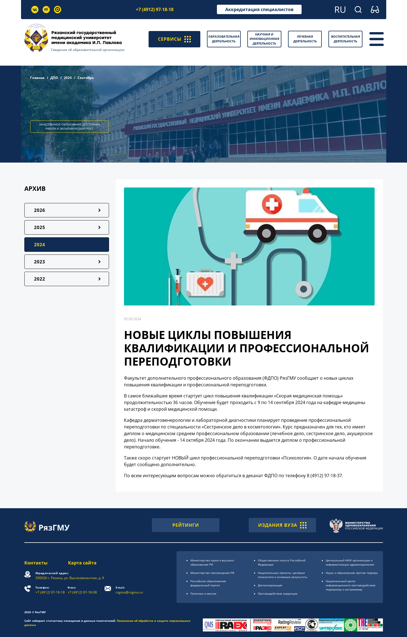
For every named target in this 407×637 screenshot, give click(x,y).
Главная (37, 77)
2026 (39, 210)
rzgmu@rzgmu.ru (129, 590)
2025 (39, 227)
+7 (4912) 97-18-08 (82, 590)
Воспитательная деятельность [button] (345, 38)
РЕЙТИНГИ (185, 525)
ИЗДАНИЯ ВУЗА (282, 525)
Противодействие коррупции (277, 593)
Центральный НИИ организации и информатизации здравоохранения (350, 562)
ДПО (54, 77)
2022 (39, 279)
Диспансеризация (270, 585)
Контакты (36, 563)
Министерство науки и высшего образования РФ (212, 562)
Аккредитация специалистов (259, 9)
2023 (39, 262)
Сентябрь (85, 77)
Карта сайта (82, 563)
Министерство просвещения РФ (212, 573)
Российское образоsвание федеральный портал (208, 583)
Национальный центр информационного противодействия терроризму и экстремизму (350, 585)
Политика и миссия (203, 593)
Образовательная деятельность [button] (223, 38)
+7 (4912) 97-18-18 (154, 9)
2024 (68, 77)
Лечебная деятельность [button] (305, 38)
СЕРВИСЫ (174, 39)
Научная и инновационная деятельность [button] (264, 38)
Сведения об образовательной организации (88, 49)
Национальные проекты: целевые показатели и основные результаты (282, 575)
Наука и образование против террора (352, 573)
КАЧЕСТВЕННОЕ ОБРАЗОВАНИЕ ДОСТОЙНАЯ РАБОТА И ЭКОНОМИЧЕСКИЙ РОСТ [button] (69, 126)
